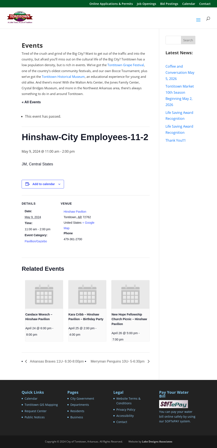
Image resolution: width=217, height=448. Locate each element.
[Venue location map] (122, 224)
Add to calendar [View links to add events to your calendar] (43, 184)
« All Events (31, 102)
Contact (205, 4)
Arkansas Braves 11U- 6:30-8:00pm (56, 361)
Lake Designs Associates (157, 441)
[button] (198, 23)
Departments (79, 405)
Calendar (188, 4)
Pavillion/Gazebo (36, 241)
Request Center (36, 411)
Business (76, 417)
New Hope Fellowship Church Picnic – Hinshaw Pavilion (129, 319)
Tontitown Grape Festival (125, 65)
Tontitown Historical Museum (63, 76)
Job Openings (146, 4)
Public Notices (35, 417)
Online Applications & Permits (111, 4)
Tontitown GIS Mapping (41, 405)
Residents (77, 411)
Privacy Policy (125, 410)
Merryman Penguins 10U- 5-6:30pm (118, 361)
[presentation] (44, 294)
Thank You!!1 (176, 140)
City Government (82, 398)
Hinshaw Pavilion (75, 211)
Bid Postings (169, 4)
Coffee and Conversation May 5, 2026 (180, 72)
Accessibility (125, 416)
